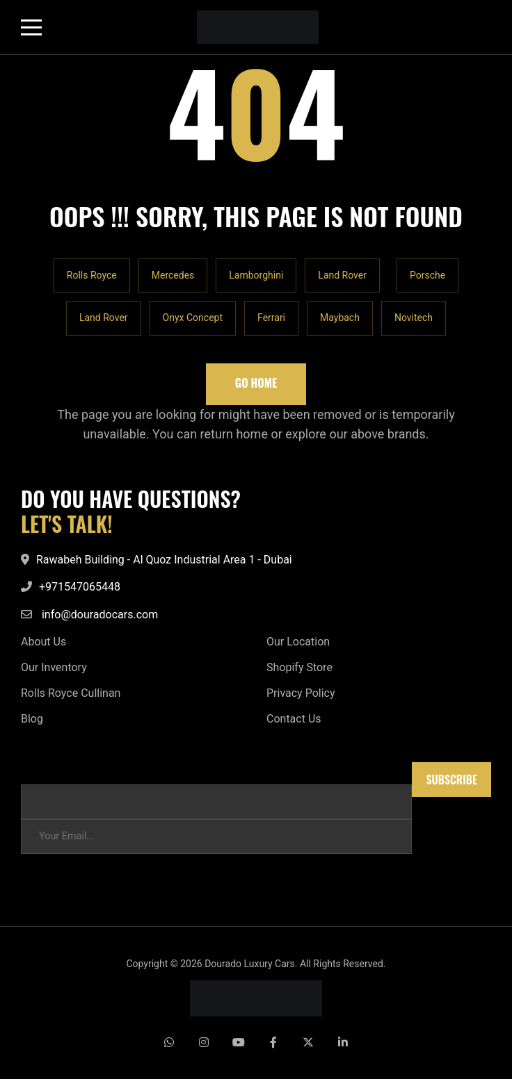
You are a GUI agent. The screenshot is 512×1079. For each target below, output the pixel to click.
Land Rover (342, 275)
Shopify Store (299, 667)
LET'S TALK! (67, 523)
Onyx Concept (193, 317)
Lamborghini (256, 275)
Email (33, 769)
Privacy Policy (300, 693)
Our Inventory (54, 667)
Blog (32, 718)
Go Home (256, 382)
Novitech (413, 317)
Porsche (427, 275)
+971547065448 (79, 586)
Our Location (298, 641)
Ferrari (271, 317)
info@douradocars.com (100, 614)
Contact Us (293, 718)
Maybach (340, 317)
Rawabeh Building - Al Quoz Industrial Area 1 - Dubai (164, 559)
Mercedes (173, 275)
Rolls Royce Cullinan (70, 693)
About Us (43, 641)
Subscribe (451, 779)
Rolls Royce (92, 275)
